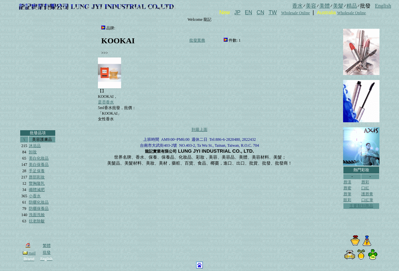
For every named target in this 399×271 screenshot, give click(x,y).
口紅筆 (367, 200)
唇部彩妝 (37, 177)
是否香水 (106, 102)
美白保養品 (39, 164)
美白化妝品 (39, 158)
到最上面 (199, 129)
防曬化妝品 (39, 202)
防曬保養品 (39, 208)
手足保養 (37, 171)
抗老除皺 (37, 221)
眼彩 (347, 200)
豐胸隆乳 (37, 183)
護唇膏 (367, 194)
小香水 (35, 196)
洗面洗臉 (37, 215)
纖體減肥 (37, 189)
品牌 (110, 28)
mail (29, 253)
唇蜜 (347, 188)
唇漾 (347, 182)
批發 (47, 252)
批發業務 (197, 40)
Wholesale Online (295, 13)
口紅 (365, 188)
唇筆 (347, 194)
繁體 (47, 245)
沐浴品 (35, 145)
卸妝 (33, 152)
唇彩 (365, 182)
